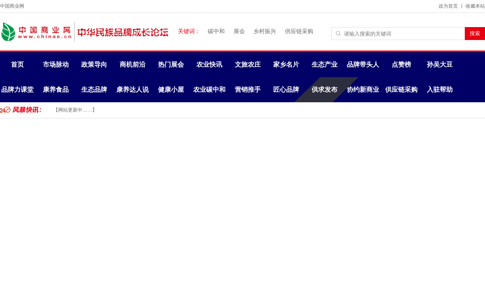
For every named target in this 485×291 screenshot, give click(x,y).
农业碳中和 (209, 89)
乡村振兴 (264, 31)
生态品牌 (94, 89)
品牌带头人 (363, 64)
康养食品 (56, 89)
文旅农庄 (248, 64)
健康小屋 (171, 89)
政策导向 (94, 64)
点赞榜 (401, 64)
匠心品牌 (286, 89)
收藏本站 (475, 6)
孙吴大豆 (440, 64)
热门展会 (171, 64)
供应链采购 (299, 31)
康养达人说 (132, 89)
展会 (239, 31)
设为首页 (448, 6)
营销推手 (248, 89)
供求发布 (324, 89)
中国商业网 (12, 6)
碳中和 (216, 31)
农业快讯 (209, 64)
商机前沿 (133, 64)
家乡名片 (286, 64)
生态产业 (324, 64)
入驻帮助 (440, 89)
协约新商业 (363, 89)
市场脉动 (56, 64)
